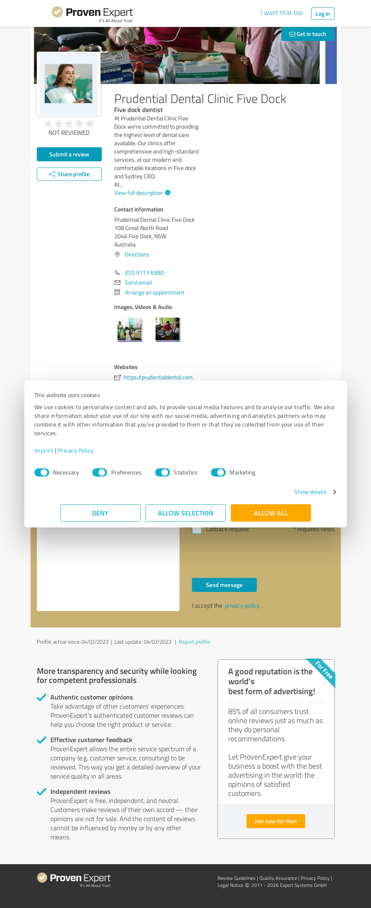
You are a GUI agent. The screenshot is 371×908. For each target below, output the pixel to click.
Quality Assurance (278, 878)
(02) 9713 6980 (144, 272)
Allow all (271, 512)
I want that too (282, 12)
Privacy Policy (102, 450)
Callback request (227, 529)
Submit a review (69, 154)
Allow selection (185, 512)
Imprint (70, 450)
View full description (141, 192)
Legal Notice (230, 885)
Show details (284, 492)
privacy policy (242, 605)
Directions (137, 254)
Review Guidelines (237, 878)
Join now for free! (276, 821)
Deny (100, 512)
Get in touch (308, 34)
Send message (224, 585)
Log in (323, 13)
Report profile (194, 641)
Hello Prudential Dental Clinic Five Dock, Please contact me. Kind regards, (108, 541)
